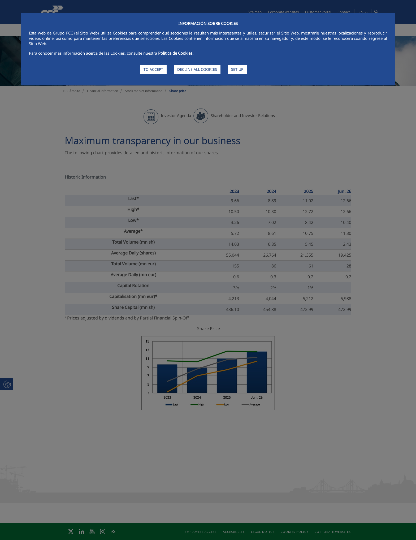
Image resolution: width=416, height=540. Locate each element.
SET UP (237, 69)
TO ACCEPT (153, 69)
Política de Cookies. (175, 53)
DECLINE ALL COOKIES (197, 69)
